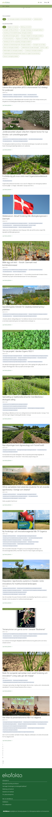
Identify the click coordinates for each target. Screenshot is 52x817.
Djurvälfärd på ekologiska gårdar (11, 35)
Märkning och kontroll (26, 27)
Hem (3, 6)
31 (3, 763)
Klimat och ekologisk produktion (11, 47)
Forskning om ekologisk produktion (33, 50)
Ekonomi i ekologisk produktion (10, 56)
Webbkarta (5, 802)
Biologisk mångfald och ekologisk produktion (32, 35)
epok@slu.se (13, 811)
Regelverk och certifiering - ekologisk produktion (27, 38)
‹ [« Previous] (2, 743)
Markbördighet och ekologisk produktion (13, 50)
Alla (4, 19)
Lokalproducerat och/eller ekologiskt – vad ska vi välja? (34, 47)
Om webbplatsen (6, 804)
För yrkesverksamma (8, 38)
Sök (41, 2)
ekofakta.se (6, 811)
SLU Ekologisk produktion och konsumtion (38, 811)
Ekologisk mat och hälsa (39, 44)
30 (3, 761)
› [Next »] (2, 765)
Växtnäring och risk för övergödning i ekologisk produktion (17, 41)
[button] (47, 2)
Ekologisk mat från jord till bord (10, 30)
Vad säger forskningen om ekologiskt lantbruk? (32, 30)
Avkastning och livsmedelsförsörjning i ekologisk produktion (17, 33)
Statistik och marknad (13, 27)
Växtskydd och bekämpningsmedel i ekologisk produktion (17, 44)
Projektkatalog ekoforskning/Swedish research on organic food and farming (21, 53)
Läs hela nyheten (7, 105)
